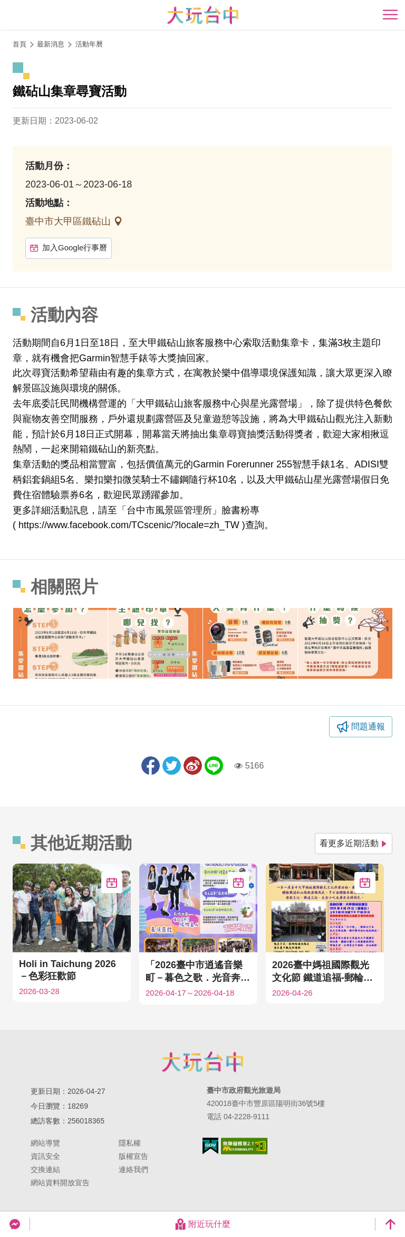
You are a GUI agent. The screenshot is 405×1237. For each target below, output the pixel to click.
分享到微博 (193, 765)
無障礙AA (244, 1146)
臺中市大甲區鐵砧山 (69, 221)
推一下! (171, 765)
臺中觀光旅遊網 (202, 15)
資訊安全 (45, 1156)
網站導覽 (45, 1143)
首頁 (19, 44)
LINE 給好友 (214, 765)
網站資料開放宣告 (60, 1182)
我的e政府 (210, 1146)
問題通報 (368, 726)
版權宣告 (133, 1156)
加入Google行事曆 (68, 247)
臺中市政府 (202, 1061)
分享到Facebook (150, 765)
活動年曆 (89, 44)
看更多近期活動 (354, 843)
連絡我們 (133, 1169)
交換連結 (45, 1169)
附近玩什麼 (202, 1224)
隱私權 (130, 1143)
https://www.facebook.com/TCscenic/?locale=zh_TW (128, 525)
